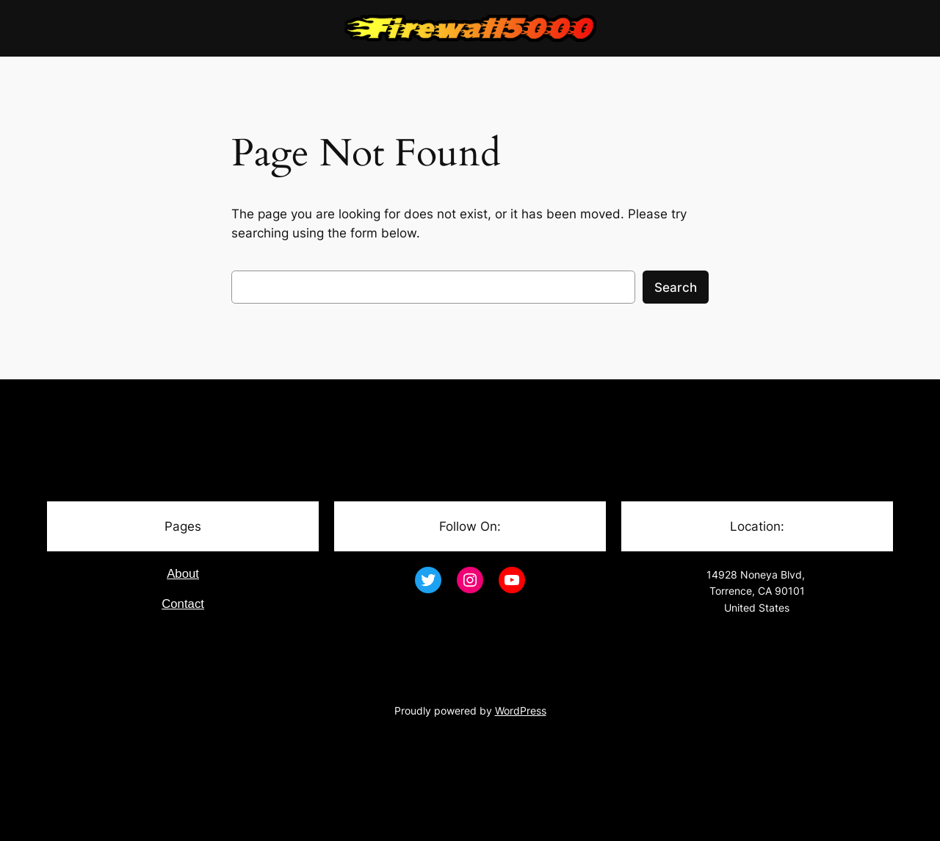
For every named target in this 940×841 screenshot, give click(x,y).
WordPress (520, 710)
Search (675, 287)
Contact (183, 604)
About (183, 574)
